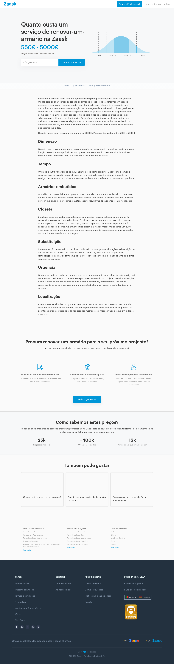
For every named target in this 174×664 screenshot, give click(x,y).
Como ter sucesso (94, 590)
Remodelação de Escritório (77, 541)
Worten (18, 614)
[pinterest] (38, 627)
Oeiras (113, 544)
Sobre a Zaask (22, 584)
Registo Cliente (153, 4)
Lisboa (113, 532)
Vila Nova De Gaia (118, 538)
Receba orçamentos (72, 62)
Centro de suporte (133, 584)
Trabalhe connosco (24, 590)
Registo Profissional (129, 4)
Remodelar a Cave (30, 532)
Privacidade (20, 602)
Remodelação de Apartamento (35, 538)
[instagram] (27, 627)
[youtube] (33, 627)
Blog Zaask (20, 620)
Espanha (146, 597)
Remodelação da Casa (76, 535)
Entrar (167, 4)
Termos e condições (25, 596)
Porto (113, 541)
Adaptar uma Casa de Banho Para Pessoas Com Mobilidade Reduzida (41, 546)
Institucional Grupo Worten (28, 608)
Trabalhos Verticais (30, 541)
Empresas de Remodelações (78, 532)
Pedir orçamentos (87, 399)
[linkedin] (22, 627)
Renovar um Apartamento (33, 535)
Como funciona (63, 584)
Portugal (132, 597)
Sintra (113, 535)
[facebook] (16, 627)
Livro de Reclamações (135, 590)
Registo (88, 602)
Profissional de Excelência (98, 596)
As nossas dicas (63, 590)
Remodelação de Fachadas (77, 544)
